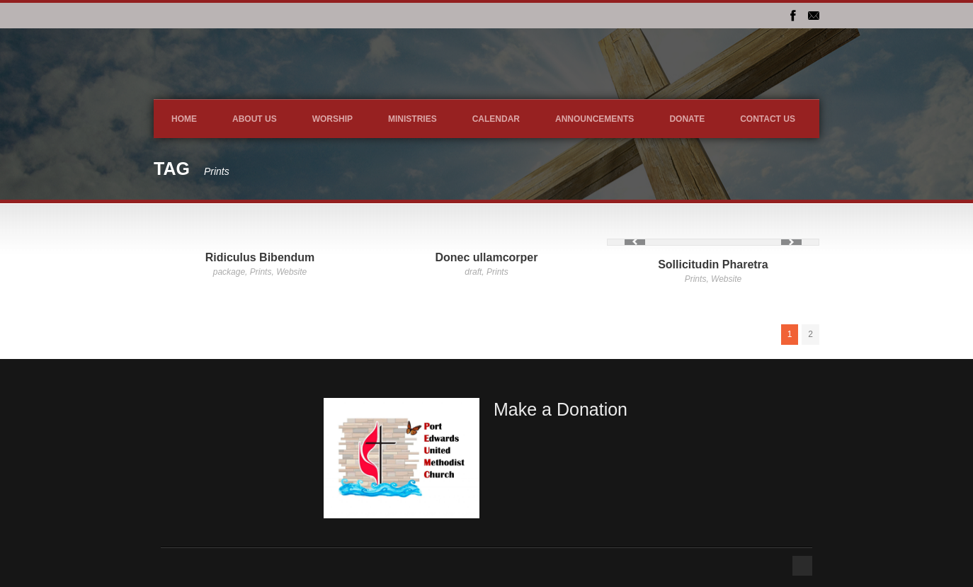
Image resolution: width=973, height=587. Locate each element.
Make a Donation (560, 409)
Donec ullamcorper (487, 257)
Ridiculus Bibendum (260, 257)
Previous (635, 242)
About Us (254, 119)
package (229, 272)
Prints (261, 272)
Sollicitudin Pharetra (713, 264)
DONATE (687, 119)
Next (791, 242)
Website (291, 272)
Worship (332, 119)
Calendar (496, 119)
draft (473, 272)
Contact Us (767, 119)
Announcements (594, 119)
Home (184, 119)
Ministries (412, 119)
